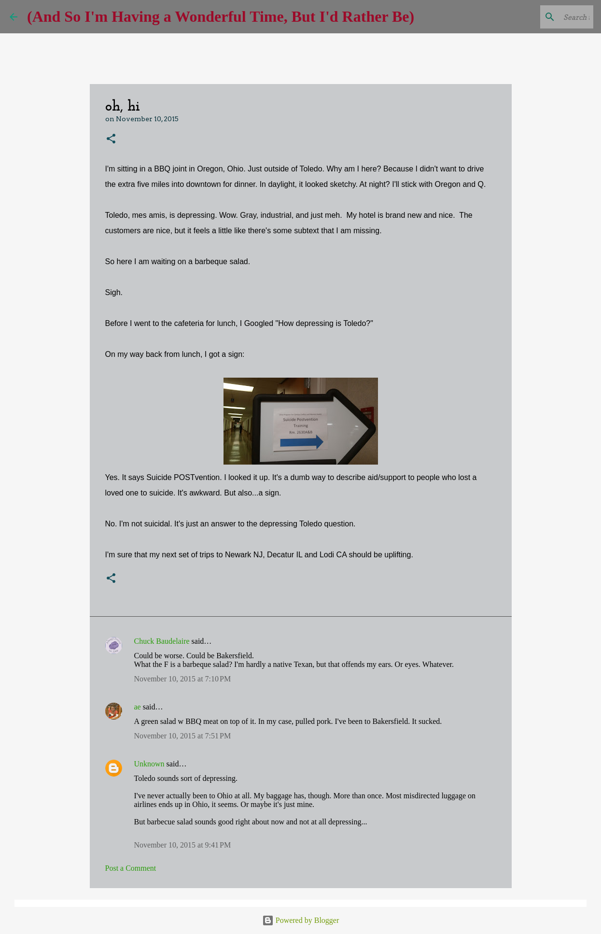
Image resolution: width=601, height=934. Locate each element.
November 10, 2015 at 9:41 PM (182, 845)
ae (137, 707)
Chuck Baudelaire (162, 641)
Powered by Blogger (300, 920)
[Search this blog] (542, 16)
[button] (111, 139)
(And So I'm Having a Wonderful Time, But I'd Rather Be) (220, 16)
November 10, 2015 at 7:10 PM (182, 679)
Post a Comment (130, 868)
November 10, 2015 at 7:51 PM (182, 736)
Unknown (149, 764)
